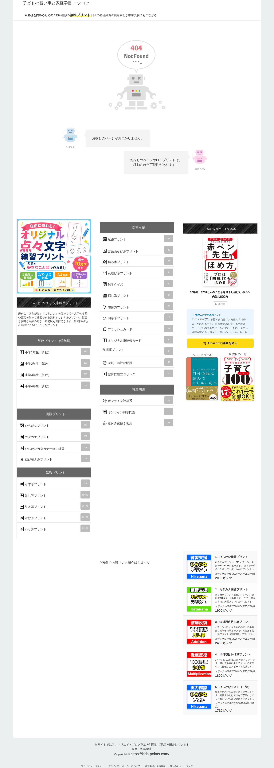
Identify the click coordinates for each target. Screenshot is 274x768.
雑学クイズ (138, 283)
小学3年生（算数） (55, 374)
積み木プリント (138, 261)
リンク (189, 766)
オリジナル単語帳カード (138, 339)
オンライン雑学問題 (138, 411)
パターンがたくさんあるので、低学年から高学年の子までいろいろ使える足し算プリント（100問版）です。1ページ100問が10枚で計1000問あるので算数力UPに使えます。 (235, 634)
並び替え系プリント (55, 458)
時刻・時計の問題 (138, 362)
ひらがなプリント (55, 425)
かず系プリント (55, 483)
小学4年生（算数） (55, 385)
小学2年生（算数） (55, 363)
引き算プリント (55, 506)
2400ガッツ (223, 643)
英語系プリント (138, 351)
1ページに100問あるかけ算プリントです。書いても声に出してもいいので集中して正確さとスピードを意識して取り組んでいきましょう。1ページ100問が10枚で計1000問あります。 (235, 666)
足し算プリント (55, 494)
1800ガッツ (223, 675)
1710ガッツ (223, 710)
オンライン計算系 (138, 400)
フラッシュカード (138, 328)
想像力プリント (138, 306)
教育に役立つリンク (138, 373)
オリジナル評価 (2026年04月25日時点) (235, 573)
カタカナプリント (55, 436)
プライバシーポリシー (92, 766)
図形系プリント (138, 317)
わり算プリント (55, 528)
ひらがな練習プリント (233, 556)
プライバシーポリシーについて (124, 766)
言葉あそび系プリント (138, 250)
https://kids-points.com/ (150, 754)
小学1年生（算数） (55, 351)
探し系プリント (138, 295)
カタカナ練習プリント (233, 589)
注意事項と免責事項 (155, 766)
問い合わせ (176, 766)
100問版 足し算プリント (235, 621)
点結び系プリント (138, 272)
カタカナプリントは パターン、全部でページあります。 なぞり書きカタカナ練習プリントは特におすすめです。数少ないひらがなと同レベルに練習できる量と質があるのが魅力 (235, 601)
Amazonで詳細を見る (220, 343)
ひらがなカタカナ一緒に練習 (55, 447)
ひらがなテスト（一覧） (235, 686)
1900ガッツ (223, 610)
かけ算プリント (55, 517)
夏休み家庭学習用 (138, 422)
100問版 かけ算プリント (235, 654)
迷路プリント (138, 238)
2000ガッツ (223, 578)
